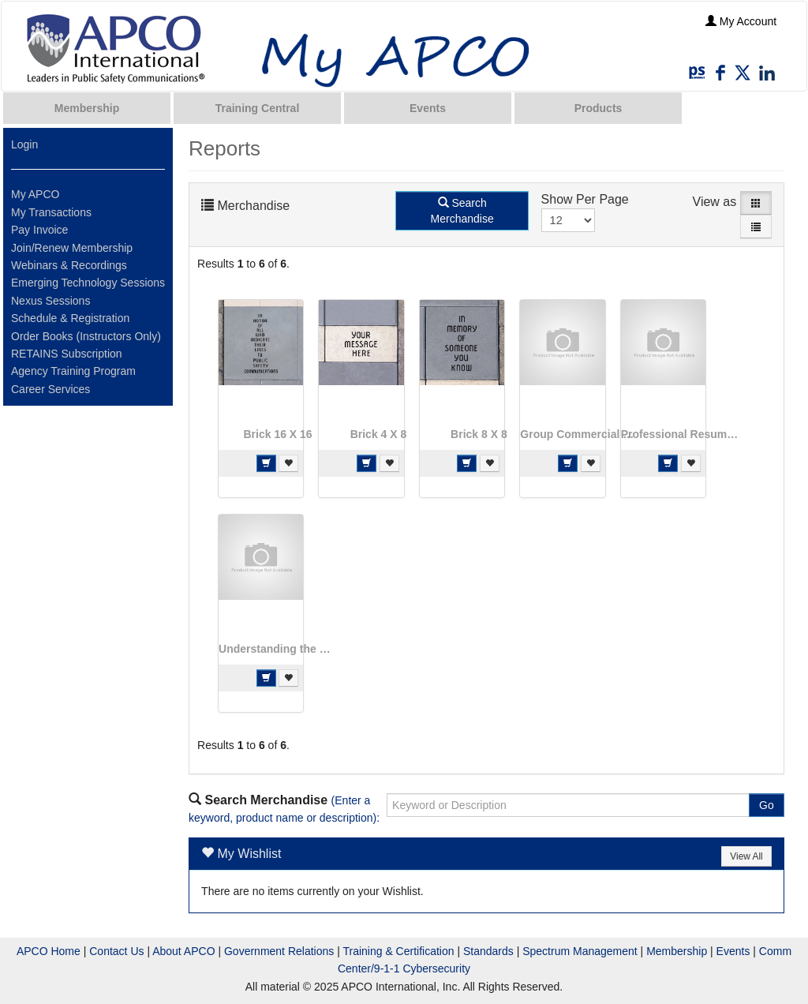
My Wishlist (250, 853)
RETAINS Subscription (66, 353)
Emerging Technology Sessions (88, 282)
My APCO (35, 194)
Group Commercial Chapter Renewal (579, 434)
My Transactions (51, 212)
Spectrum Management (580, 951)
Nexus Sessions (50, 300)
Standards (488, 951)
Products (598, 108)
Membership (86, 108)
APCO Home (48, 951)
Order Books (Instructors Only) (86, 336)
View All (746, 856)
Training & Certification (398, 951)
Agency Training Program (73, 371)
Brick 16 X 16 (277, 434)
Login (24, 144)
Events (428, 108)
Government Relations (279, 951)
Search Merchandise (462, 211)
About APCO (183, 951)
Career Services (50, 389)
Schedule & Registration (70, 318)
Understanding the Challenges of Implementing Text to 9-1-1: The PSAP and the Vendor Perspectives (278, 648)
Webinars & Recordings (69, 265)
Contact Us (116, 951)
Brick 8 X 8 (479, 434)
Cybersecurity (436, 968)
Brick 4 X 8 (378, 434)
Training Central (257, 108)
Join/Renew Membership (72, 248)
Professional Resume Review (680, 434)
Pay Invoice (39, 229)
